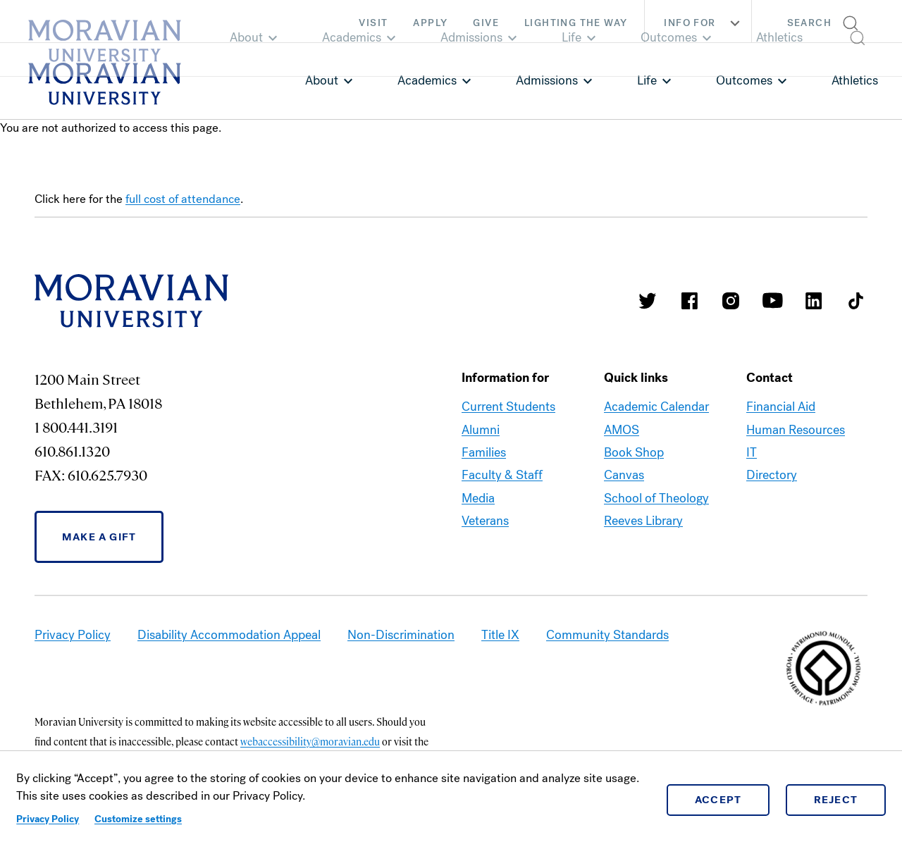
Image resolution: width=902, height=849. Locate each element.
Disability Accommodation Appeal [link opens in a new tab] (229, 634)
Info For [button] (703, 23)
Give (486, 23)
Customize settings (138, 819)
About (321, 80)
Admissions (547, 80)
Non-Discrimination (401, 634)
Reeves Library (643, 520)
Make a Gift (99, 537)
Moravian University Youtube (772, 300)
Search (809, 23)
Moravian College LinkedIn (813, 300)
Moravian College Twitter (647, 300)
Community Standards (607, 634)
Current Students (508, 406)
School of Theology (656, 498)
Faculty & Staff (502, 474)
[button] (827, 21)
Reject (836, 800)
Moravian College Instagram (730, 300)
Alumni (481, 429)
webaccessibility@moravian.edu (310, 741)
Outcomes (744, 80)
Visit (373, 23)
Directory (771, 474)
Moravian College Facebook (689, 300)
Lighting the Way (575, 23)
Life (647, 80)
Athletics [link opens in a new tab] (855, 80)
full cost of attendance (182, 199)
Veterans (485, 520)
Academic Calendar (656, 406)
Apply (430, 23)
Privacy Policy (47, 819)
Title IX (500, 634)
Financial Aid (780, 406)
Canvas (624, 474)
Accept (718, 800)
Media (478, 498)
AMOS (621, 429)
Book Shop (634, 452)
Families (484, 452)
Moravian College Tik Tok (855, 300)
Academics (427, 80)
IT (751, 452)
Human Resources (795, 429)
